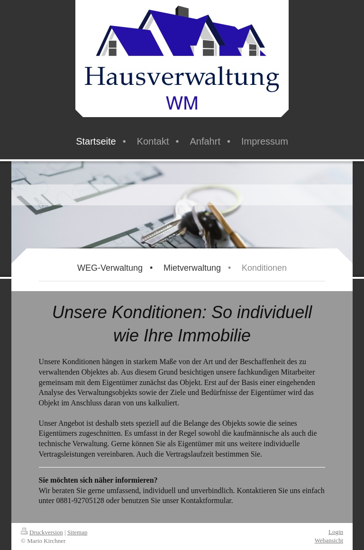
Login (335, 531)
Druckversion (42, 532)
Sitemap (77, 532)
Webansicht (329, 540)
